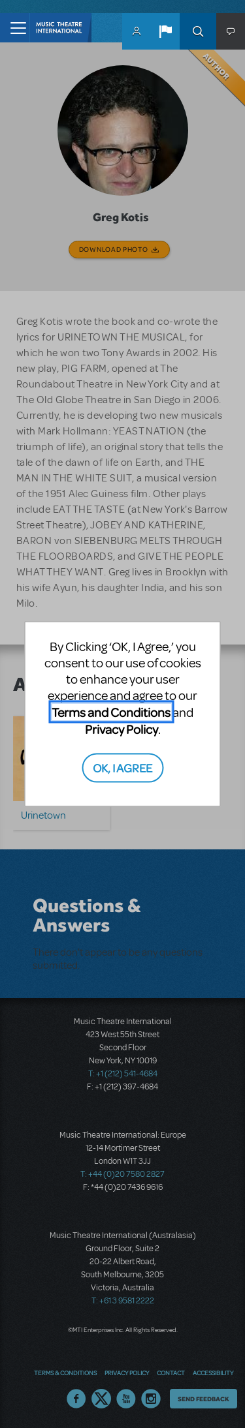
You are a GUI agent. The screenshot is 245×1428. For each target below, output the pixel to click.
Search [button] (198, 31)
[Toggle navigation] (14, 27)
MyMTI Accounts (136, 31)
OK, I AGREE (122, 766)
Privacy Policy (121, 729)
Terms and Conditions (111, 712)
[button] (165, 31)
